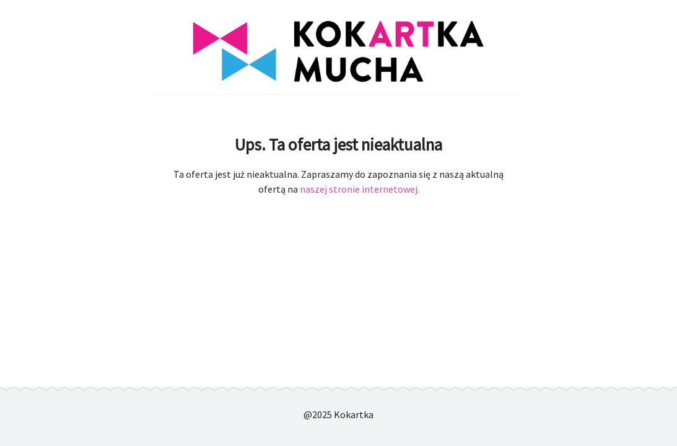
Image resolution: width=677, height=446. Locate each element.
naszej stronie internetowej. (359, 189)
